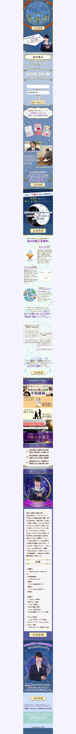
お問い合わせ (33, 708)
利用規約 (27, 708)
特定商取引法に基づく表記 (44, 708)
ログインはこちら (38, 31)
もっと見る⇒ (50, 468)
